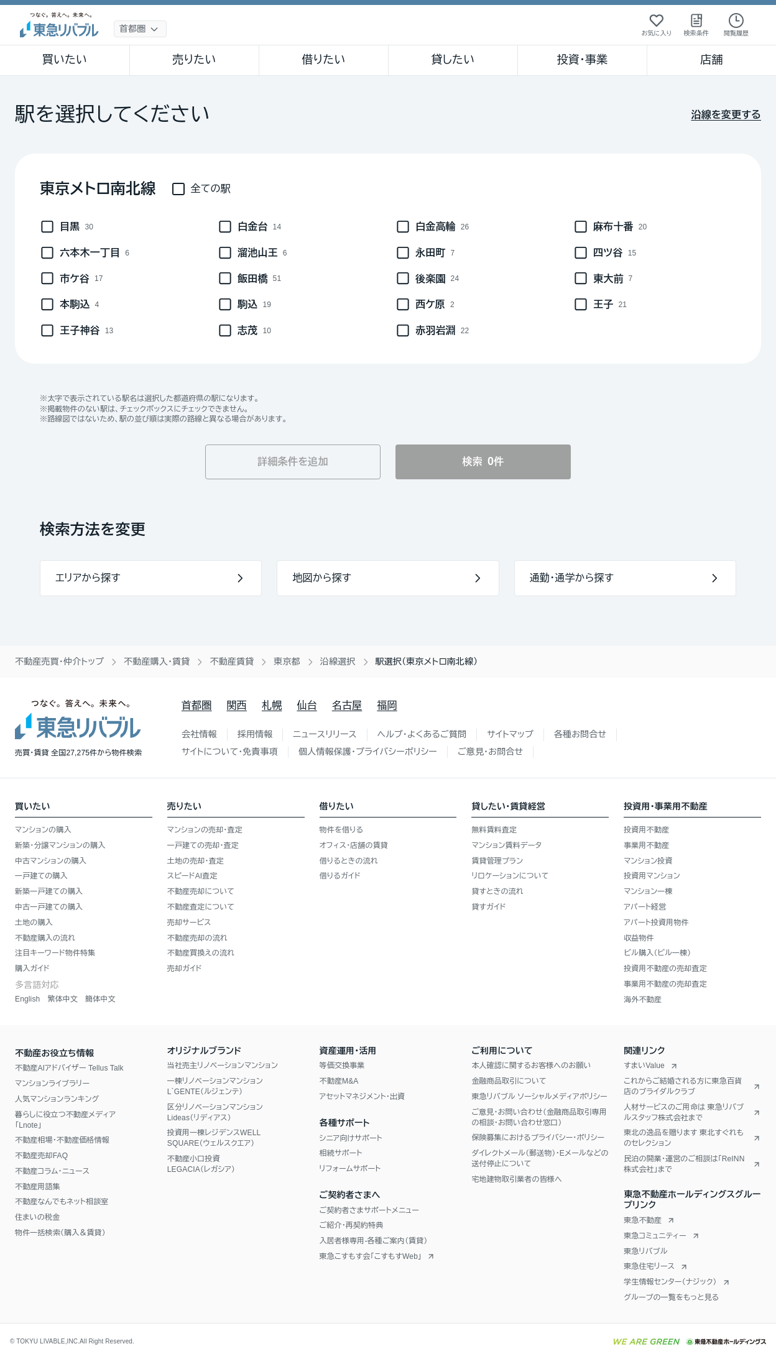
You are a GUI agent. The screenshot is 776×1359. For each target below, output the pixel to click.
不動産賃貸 (232, 661)
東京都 (287, 661)
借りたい (323, 59)
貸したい (453, 59)
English (27, 999)
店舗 (711, 59)
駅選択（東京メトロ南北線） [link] (427, 661)
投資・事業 (582, 59)
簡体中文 (100, 999)
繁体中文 (62, 999)
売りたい (194, 59)
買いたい (65, 59)
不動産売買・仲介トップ (59, 661)
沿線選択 (338, 661)
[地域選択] (140, 29)
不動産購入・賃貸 (157, 661)
